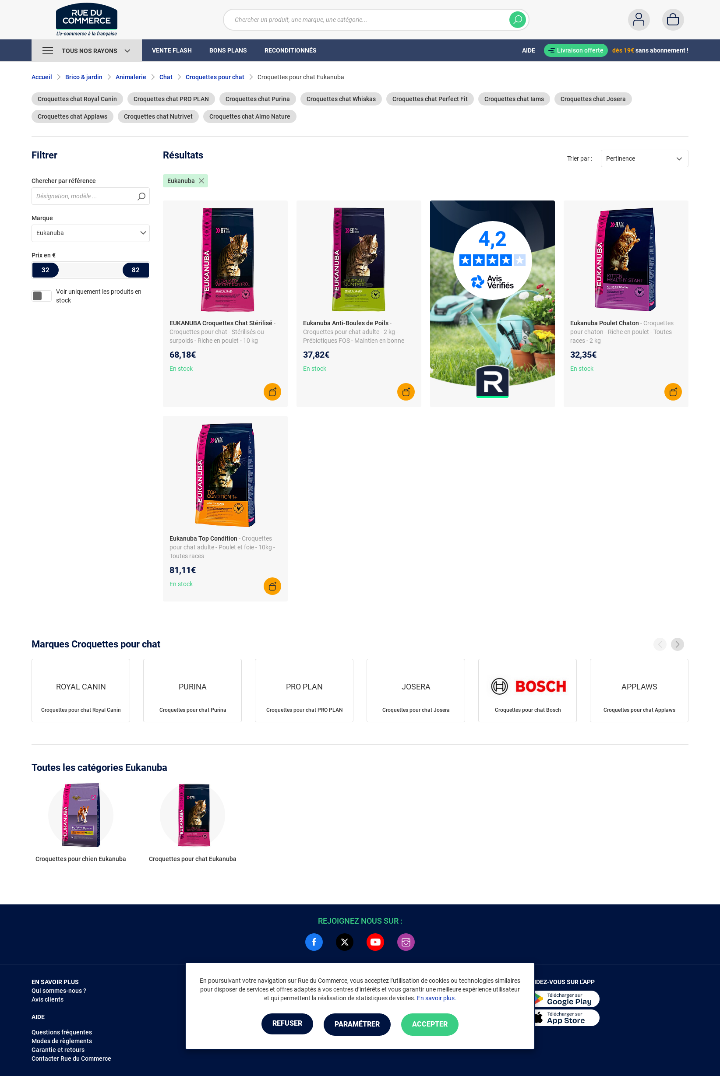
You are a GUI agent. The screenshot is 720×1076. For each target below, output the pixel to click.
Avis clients (48, 999)
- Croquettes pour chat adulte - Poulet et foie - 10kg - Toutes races (222, 547)
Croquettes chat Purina (258, 98)
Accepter (434, 1024)
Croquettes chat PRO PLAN (171, 98)
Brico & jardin (83, 77)
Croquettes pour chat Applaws (639, 710)
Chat (166, 77)
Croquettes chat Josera (593, 98)
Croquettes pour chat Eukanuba (192, 858)
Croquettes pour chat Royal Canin (81, 710)
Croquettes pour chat (215, 77)
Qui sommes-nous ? (59, 990)
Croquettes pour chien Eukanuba (80, 858)
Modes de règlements (62, 1040)
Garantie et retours (58, 1049)
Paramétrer (357, 1024)
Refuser (283, 1024)
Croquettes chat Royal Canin (77, 98)
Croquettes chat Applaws (72, 116)
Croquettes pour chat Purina (192, 710)
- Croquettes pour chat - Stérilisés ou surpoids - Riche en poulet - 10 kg (222, 332)
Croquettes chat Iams (514, 98)
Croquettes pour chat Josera (416, 710)
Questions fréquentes (62, 1032)
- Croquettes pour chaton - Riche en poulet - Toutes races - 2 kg (622, 332)
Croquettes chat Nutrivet (158, 116)
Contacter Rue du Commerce (71, 1058)
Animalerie (131, 77)
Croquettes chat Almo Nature (249, 116)
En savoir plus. (436, 998)
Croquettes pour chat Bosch (528, 710)
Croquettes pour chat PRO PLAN (304, 710)
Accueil (42, 77)
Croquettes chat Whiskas (341, 98)
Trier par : (579, 158)
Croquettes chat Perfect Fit (430, 98)
